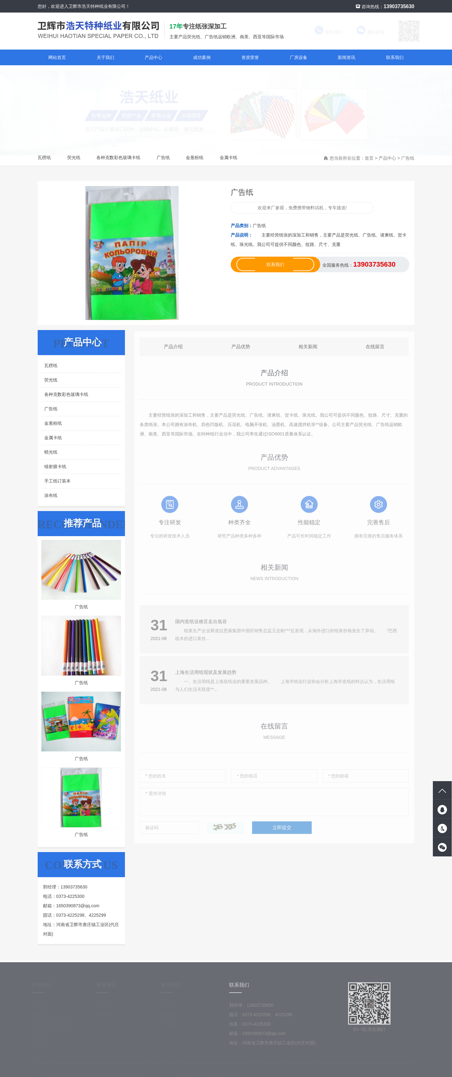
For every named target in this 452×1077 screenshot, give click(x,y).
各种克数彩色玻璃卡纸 (118, 157)
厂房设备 (298, 57)
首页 (369, 158)
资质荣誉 (250, 57)
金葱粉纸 (194, 157)
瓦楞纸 (44, 157)
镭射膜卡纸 (55, 466)
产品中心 (153, 57)
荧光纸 (73, 157)
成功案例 (202, 57)
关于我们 (105, 57)
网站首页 (57, 57)
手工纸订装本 (57, 480)
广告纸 (163, 157)
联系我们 (323, 32)
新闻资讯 (346, 57)
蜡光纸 (50, 452)
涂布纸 (50, 495)
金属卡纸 (228, 157)
